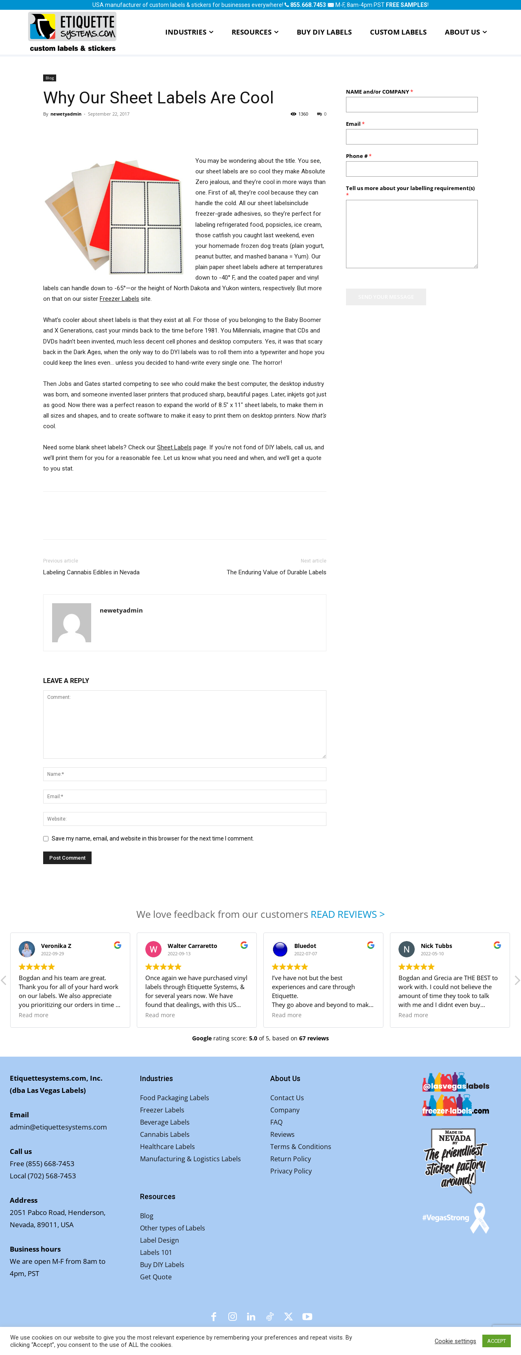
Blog (50, 78)
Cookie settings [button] (455, 1341)
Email (355, 123)
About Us (285, 1078)
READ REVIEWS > (348, 914)
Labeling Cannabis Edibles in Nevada (91, 572)
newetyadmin (65, 114)
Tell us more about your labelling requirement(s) (410, 192)
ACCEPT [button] (496, 1341)
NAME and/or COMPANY (379, 91)
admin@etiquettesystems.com (58, 1127)
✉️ (330, 5)
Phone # (359, 156)
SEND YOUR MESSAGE (386, 296)
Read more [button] (34, 1015)
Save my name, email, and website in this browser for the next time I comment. (153, 838)
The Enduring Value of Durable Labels (276, 572)
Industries (156, 1078)
